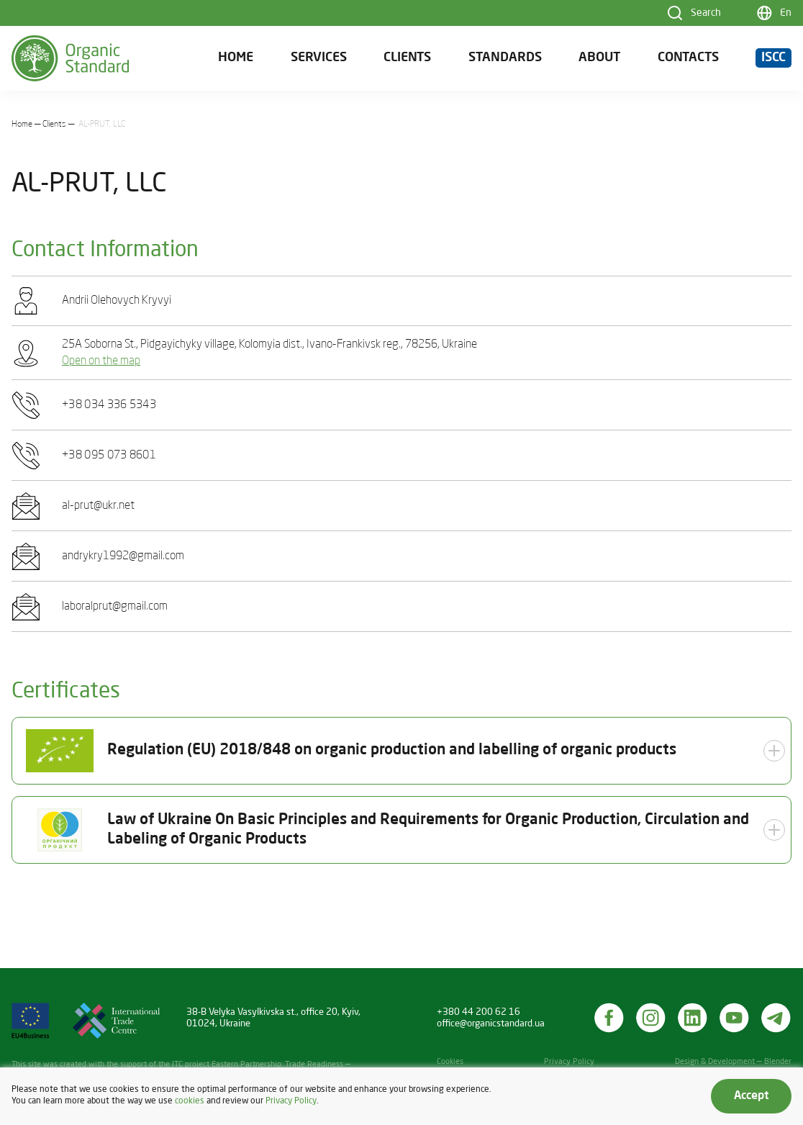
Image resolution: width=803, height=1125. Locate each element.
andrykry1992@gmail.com (123, 556)
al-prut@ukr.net (98, 506)
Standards (505, 58)
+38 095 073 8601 (109, 455)
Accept (751, 1096)
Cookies (450, 1062)
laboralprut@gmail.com (115, 607)
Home (235, 58)
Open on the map (101, 361)
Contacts (688, 58)
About (599, 58)
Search (706, 13)
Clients (407, 58)
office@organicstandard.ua (491, 1024)
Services (319, 58)
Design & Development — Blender (733, 1062)
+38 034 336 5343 (109, 405)
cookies (189, 1101)
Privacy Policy (569, 1062)
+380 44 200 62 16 (478, 1012)
